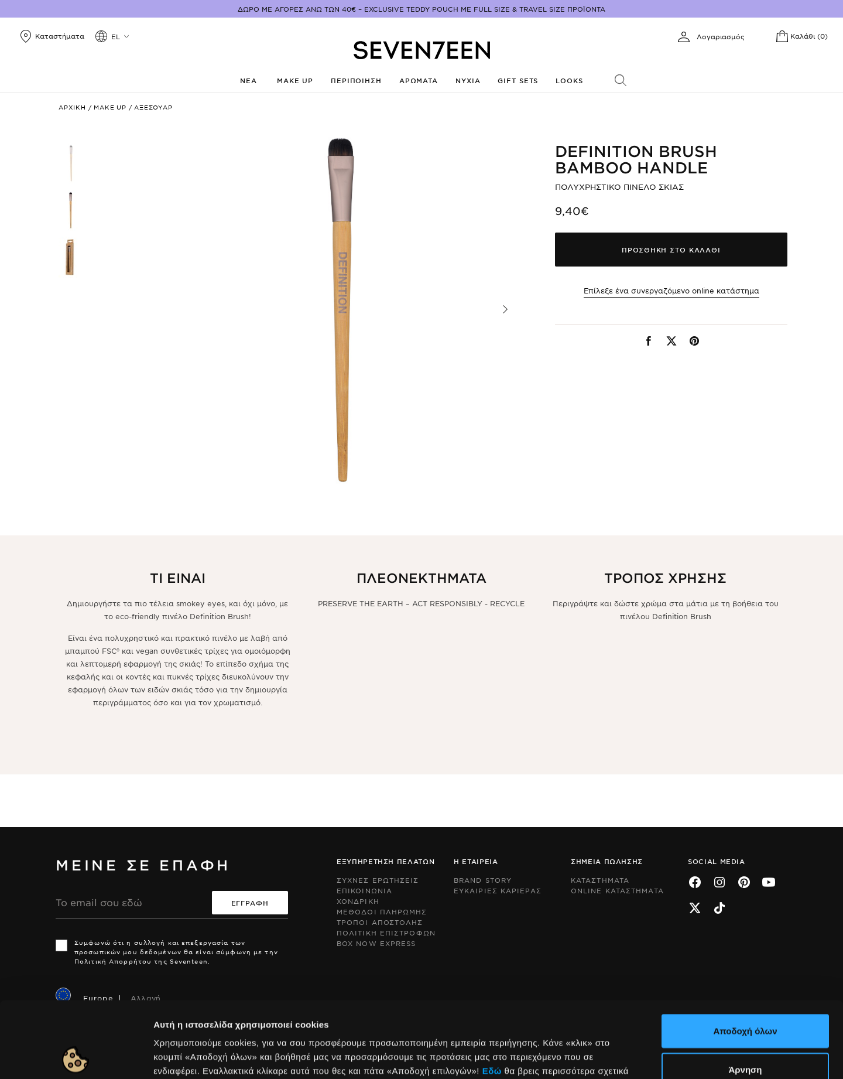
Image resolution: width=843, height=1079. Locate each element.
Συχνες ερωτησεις (378, 880)
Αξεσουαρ (153, 107)
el (115, 36)
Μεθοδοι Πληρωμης (382, 911)
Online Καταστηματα (617, 890)
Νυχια (467, 80)
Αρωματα (418, 80)
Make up (295, 80)
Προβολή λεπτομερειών (637, 1056)
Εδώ (492, 994)
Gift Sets (518, 80)
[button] (505, 309)
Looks (569, 80)
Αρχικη (72, 107)
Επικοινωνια (364, 890)
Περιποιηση (356, 80)
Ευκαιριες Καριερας (498, 890)
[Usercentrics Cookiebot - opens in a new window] (76, 1056)
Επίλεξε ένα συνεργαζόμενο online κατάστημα (671, 290)
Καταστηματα (600, 880)
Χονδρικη (358, 901)
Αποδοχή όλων (745, 955)
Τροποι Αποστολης (380, 922)
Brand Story (483, 880)
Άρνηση (745, 993)
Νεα (248, 80)
